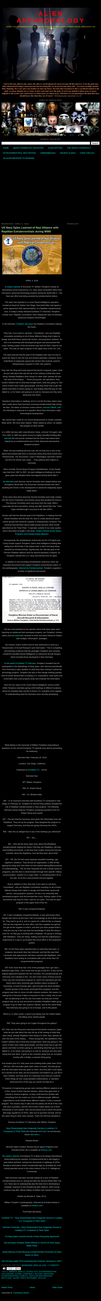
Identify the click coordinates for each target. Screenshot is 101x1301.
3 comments (53, 1265)
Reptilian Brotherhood (40, 1276)
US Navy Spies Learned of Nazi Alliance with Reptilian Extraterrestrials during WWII (29, 229)
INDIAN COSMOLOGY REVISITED (28, 148)
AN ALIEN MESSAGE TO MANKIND (18, 158)
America (13, 1271)
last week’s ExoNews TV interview (21, 663)
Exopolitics (32, 1271)
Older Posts (57, 1287)
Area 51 (21, 1271)
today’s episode (14, 287)
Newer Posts (6, 1287)
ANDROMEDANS (48, 153)
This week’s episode (11, 1156)
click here (42, 1131)
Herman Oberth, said (52, 407)
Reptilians (6, 1278)
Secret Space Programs (25, 1278)
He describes (8, 481)
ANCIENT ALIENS (68, 153)
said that (7, 438)
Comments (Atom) (21, 1293)
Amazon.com (46, 1150)
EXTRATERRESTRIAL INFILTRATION (19, 153)
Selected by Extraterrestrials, (31, 568)
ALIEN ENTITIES (55, 148)
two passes (16, 635)
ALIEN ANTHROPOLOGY (51, 17)
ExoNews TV (34, 770)
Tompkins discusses (24, 324)
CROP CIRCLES (87, 153)
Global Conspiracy (24, 1274)
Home (32, 1287)
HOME (6, 148)
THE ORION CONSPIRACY (79, 148)
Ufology (42, 1278)
